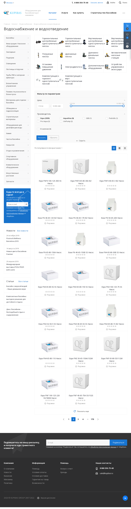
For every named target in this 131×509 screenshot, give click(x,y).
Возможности (38, 483)
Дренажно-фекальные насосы (93, 55)
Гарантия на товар (40, 479)
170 (92, 419)
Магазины (8, 479)
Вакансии (8, 476)
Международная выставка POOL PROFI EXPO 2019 (15, 267)
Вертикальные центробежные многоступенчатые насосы (120, 42)
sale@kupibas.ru (106, 473)
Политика (8, 483)
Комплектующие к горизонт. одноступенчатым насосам (50, 80)
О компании (9, 468)
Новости (7, 472)
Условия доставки (40, 476)
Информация (38, 463)
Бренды (63, 472)
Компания (9, 463)
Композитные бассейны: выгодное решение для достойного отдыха (16, 299)
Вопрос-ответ (66, 468)
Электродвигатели (73, 67)
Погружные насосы (47, 55)
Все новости (22, 230)
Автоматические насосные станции (118, 55)
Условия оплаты (39, 472)
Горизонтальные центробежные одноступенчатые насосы (50, 42)
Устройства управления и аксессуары (117, 67)
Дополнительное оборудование (96, 66)
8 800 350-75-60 (107, 468)
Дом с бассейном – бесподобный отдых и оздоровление (15, 312)
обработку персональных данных (103, 447)
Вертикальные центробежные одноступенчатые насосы (96, 42)
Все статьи (23, 281)
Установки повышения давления (47, 67)
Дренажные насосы (70, 55)
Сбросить (53, 137)
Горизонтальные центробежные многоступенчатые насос (74, 42)
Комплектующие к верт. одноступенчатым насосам (73, 80)
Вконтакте (125, 498)
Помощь (36, 468)
